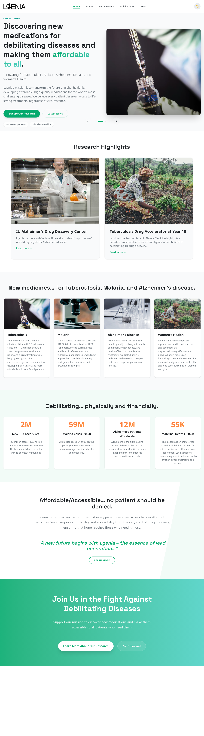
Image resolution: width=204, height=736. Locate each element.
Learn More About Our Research (86, 646)
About (89, 5)
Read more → (24, 248)
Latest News (55, 115)
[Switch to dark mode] (197, 6)
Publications (127, 5)
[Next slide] (116, 121)
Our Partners (106, 5)
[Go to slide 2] (105, 121)
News (143, 5)
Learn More (102, 560)
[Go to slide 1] (100, 121)
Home (76, 5)
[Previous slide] (87, 121)
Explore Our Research (22, 115)
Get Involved (132, 646)
